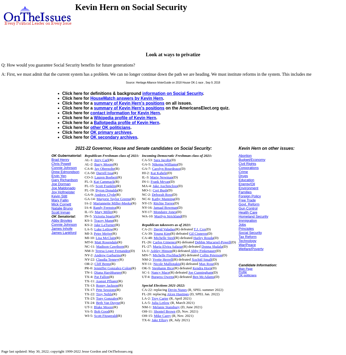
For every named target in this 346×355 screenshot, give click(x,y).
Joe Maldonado (63, 188)
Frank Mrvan (160, 182)
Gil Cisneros (198, 233)
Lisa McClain (105, 238)
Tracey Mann (103, 220)
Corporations (249, 168)
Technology (248, 241)
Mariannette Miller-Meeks (112, 203)
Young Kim (162, 233)
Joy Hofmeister (63, 192)
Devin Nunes (177, 290)
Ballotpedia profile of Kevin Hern (126, 122)
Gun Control (248, 208)
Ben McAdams (203, 277)
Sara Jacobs (162, 160)
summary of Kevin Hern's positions (129, 103)
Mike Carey (162, 316)
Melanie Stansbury (166, 307)
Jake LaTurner (104, 225)
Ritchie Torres (164, 203)
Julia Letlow (160, 303)
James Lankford (63, 233)
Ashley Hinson (161, 251)
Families (245, 192)
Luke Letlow (103, 229)
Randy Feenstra (104, 207)
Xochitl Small (202, 259)
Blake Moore (103, 307)
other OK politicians (110, 127)
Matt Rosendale (106, 242)
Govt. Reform (249, 204)
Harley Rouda (203, 238)
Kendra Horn (201, 268)
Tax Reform (248, 237)
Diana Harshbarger (108, 272)
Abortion (245, 156)
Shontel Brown (164, 311)
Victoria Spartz (104, 216)
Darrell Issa (104, 173)
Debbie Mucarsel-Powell (213, 242)
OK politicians (248, 275)
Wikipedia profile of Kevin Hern (125, 117)
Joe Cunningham (200, 272)
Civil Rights (247, 164)
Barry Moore (103, 164)
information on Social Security (172, 93)
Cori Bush (160, 190)
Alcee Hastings (178, 294)
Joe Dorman (61, 184)
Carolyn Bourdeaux (166, 169)
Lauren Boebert (106, 177)
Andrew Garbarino (107, 255)
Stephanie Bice (163, 268)
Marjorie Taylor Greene (114, 199)
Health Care (248, 212)
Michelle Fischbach (167, 255)
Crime (243, 172)
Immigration (248, 220)
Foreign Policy (250, 196)
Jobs (242, 225)
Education (246, 180)
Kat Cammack (104, 182)
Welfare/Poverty (251, 249)
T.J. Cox (200, 229)
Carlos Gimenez (164, 242)
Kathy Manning (163, 199)
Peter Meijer (103, 233)
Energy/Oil (247, 184)
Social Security (250, 233)
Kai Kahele (159, 173)
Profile (243, 272)
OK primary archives (111, 132)
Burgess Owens (162, 277)
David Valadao (164, 229)
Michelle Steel (164, 238)
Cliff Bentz (103, 264)
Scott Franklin (105, 186)
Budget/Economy (252, 160)
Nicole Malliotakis (166, 264)
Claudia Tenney (107, 259)
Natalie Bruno (62, 208)
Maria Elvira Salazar (167, 246)
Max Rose (206, 264)
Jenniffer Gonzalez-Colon (112, 268)
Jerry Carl (101, 160)
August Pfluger (107, 281)
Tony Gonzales (107, 298)
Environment (248, 188)
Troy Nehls (104, 294)
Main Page (246, 268)
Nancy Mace (160, 272)
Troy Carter (160, 298)
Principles (246, 229)
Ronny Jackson (107, 285)
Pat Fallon (101, 277)
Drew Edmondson (65, 172)
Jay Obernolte (105, 169)
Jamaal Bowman (165, 207)
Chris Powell (61, 164)
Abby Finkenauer (203, 251)
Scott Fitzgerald (105, 316)
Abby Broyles (61, 220)
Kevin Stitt (59, 196)
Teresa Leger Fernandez (112, 251)
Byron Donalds (106, 190)
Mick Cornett (61, 204)
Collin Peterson (211, 255)
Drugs (243, 176)
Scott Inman (60, 212)
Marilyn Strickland (168, 216)
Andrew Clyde (105, 195)
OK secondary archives (113, 137)
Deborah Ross (162, 195)
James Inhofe (61, 229)
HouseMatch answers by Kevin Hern (126, 98)
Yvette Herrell (162, 259)
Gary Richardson (64, 180)
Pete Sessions (105, 290)
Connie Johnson (64, 168)
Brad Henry (60, 160)
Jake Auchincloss (165, 186)
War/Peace (247, 245)
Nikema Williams (164, 164)
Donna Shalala (211, 246)
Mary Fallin (60, 200)
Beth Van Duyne (108, 303)
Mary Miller (103, 212)
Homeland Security (253, 216)
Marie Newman (161, 177)
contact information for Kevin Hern (125, 113)
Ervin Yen (58, 176)
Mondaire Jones (165, 212)
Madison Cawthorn (110, 246)
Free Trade (247, 200)
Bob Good (101, 311)
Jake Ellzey (160, 320)
